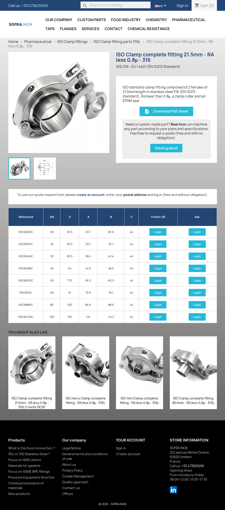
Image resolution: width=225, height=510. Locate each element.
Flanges (68, 28)
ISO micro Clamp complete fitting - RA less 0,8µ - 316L (86, 400)
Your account (130, 440)
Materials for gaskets (24, 465)
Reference (26, 217)
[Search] (116, 5)
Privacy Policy (72, 470)
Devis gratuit (166, 148)
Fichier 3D (158, 217)
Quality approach (75, 482)
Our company (58, 19)
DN (52, 217)
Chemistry (156, 19)
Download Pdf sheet (166, 111)
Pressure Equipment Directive (31, 477)
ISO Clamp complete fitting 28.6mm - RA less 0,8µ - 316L (193, 400)
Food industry (126, 19)
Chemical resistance (149, 28)
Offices (67, 494)
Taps (50, 28)
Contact (113, 28)
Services (90, 28)
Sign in (182, 5)
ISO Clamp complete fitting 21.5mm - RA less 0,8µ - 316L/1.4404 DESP (32, 402)
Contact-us (71, 488)
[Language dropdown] (161, 6)
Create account (128, 454)
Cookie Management (78, 476)
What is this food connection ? (31, 448)
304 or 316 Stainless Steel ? (29, 454)
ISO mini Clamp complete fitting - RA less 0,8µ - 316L (139, 400)
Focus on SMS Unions (24, 460)
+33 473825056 (35, 5)
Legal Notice (71, 448)
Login (158, 232)
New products (19, 494)
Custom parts (91, 19)
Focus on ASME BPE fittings (29, 471)
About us (69, 464)
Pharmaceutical (188, 19)
